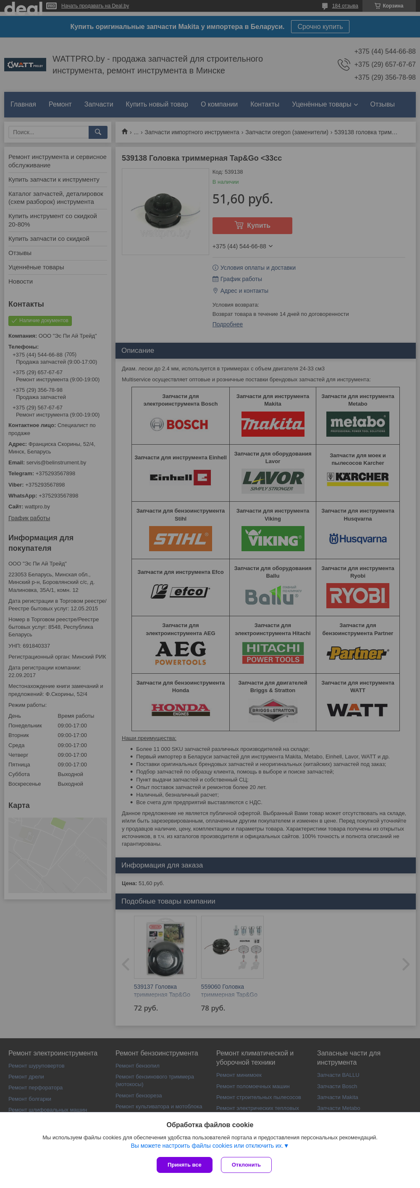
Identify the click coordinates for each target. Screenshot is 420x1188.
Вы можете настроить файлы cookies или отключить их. (207, 1145)
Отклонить (246, 1165)
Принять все (185, 1165)
